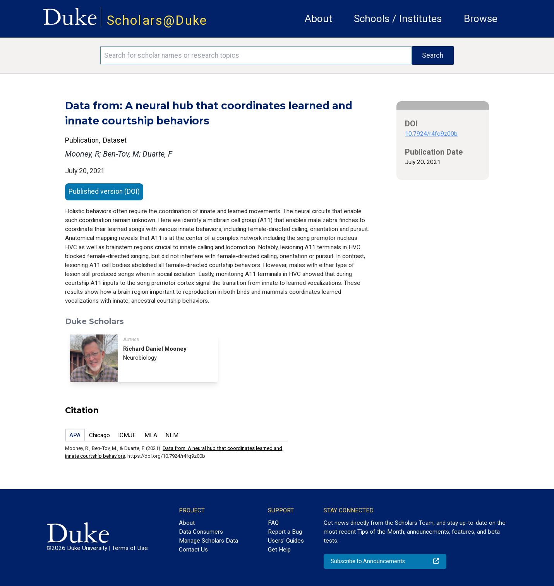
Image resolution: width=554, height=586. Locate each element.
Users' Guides (286, 540)
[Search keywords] (256, 55)
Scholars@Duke (157, 20)
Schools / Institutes (398, 18)
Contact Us (193, 549)
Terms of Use (130, 548)
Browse (480, 18)
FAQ (273, 522)
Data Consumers (201, 531)
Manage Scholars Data (208, 540)
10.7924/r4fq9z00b (431, 133)
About (318, 18)
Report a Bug (285, 531)
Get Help (279, 549)
